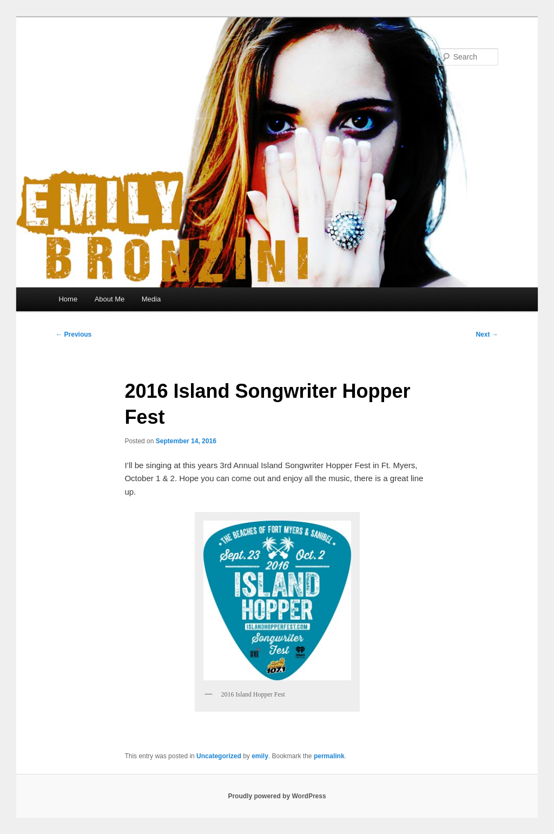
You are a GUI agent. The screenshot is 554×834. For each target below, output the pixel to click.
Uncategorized (218, 756)
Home (67, 299)
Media (151, 299)
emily (260, 756)
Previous (73, 334)
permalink (329, 756)
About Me (110, 299)
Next (487, 334)
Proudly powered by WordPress (277, 796)
